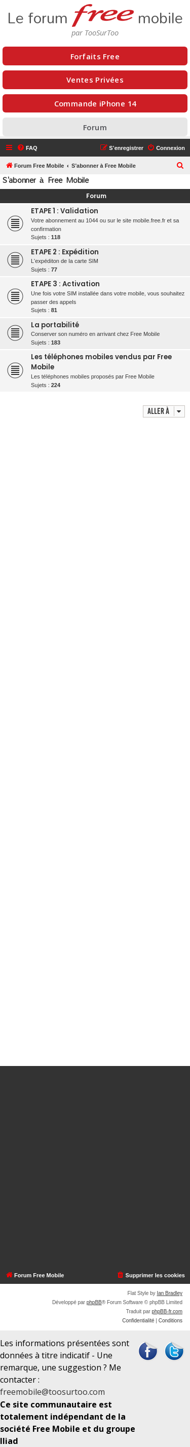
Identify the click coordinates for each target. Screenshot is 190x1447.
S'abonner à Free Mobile (45, 180)
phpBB (94, 1302)
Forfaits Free (95, 56)
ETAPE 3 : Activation (65, 284)
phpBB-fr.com (166, 1311)
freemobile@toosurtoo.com (52, 1391)
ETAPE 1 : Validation (64, 211)
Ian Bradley (169, 1293)
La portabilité (55, 325)
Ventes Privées (95, 79)
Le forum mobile (95, 14)
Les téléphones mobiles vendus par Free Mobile (101, 362)
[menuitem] (27, 148)
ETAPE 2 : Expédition (65, 252)
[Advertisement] (95, 743)
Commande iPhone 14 (95, 103)
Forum (95, 127)
